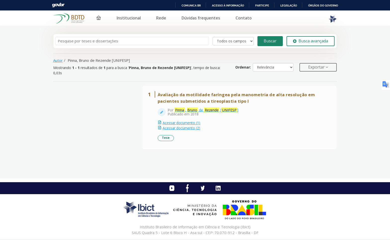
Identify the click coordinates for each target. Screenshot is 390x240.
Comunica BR (191, 5)
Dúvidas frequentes (201, 18)
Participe (262, 5)
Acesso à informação (228, 5)
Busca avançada (310, 41)
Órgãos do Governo (323, 5)
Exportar (317, 67)
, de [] (207, 110)
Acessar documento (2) (182, 128)
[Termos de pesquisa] (132, 41)
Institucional (129, 18)
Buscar (270, 41)
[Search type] (233, 41)
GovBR (58, 5)
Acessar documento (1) (182, 123)
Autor (58, 60)
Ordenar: (243, 67)
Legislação (288, 5)
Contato (244, 18)
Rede (161, 18)
